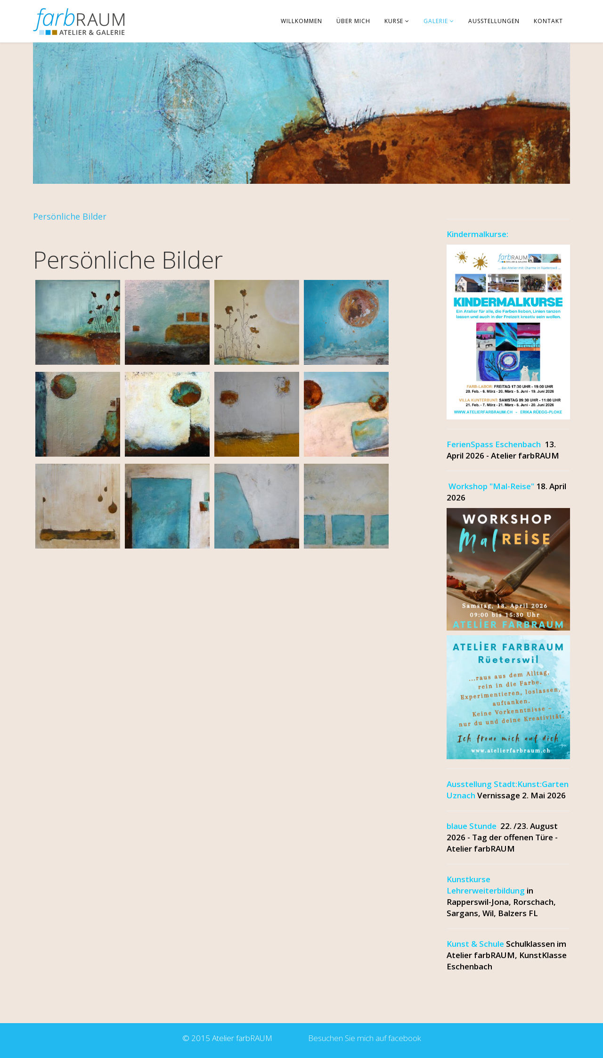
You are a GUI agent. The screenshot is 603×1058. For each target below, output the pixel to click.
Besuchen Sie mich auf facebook (362, 1038)
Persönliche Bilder (69, 216)
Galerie (436, 21)
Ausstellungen (494, 21)
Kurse (393, 21)
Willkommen (301, 21)
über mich (353, 21)
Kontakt (548, 21)
